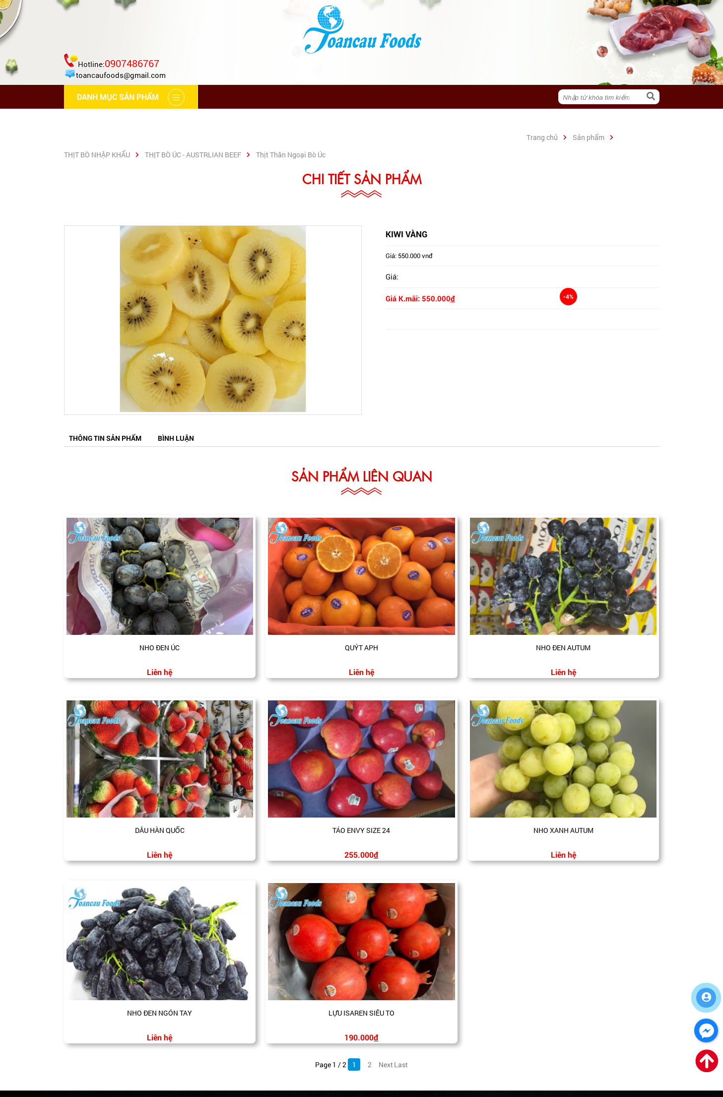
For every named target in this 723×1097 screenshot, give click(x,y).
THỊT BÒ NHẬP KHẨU (97, 154)
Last (400, 1064)
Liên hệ (395, 120)
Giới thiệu (162, 120)
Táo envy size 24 (361, 830)
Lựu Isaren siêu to (361, 1013)
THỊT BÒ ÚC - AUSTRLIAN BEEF (193, 154)
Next (385, 1064)
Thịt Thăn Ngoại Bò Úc (291, 154)
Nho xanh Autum (563, 830)
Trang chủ (97, 120)
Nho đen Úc (159, 647)
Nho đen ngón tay (159, 1013)
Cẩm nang (225, 120)
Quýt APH (361, 647)
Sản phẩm (588, 137)
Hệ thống (287, 120)
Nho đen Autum (563, 647)
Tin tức (343, 120)
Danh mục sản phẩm (474, 120)
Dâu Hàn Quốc (160, 830)
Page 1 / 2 (330, 1064)
